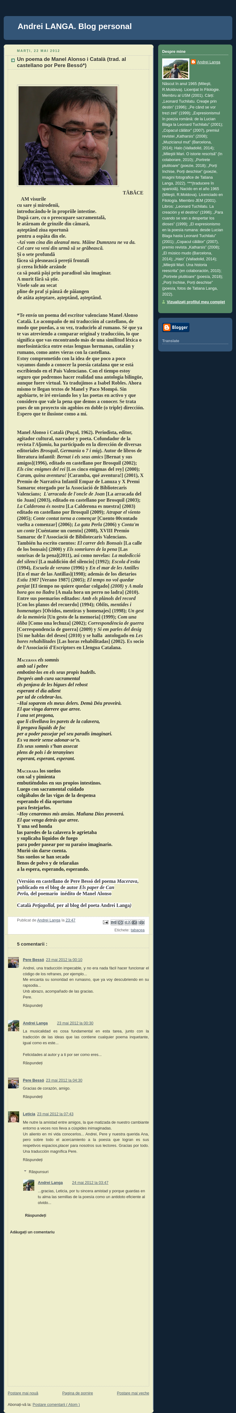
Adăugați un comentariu (32, 1232)
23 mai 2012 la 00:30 (75, 1023)
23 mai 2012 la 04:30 (64, 1080)
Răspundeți (33, 1005)
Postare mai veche (133, 1393)
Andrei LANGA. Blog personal (75, 26)
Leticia (29, 1114)
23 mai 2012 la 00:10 (64, 960)
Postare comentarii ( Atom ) (56, 1404)
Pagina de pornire (77, 1393)
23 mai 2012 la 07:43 (55, 1114)
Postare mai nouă (23, 1393)
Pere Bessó (33, 960)
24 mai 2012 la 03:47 (90, 1183)
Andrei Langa (35, 1023)
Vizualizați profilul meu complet (196, 302)
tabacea (138, 930)
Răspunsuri (38, 1172)
